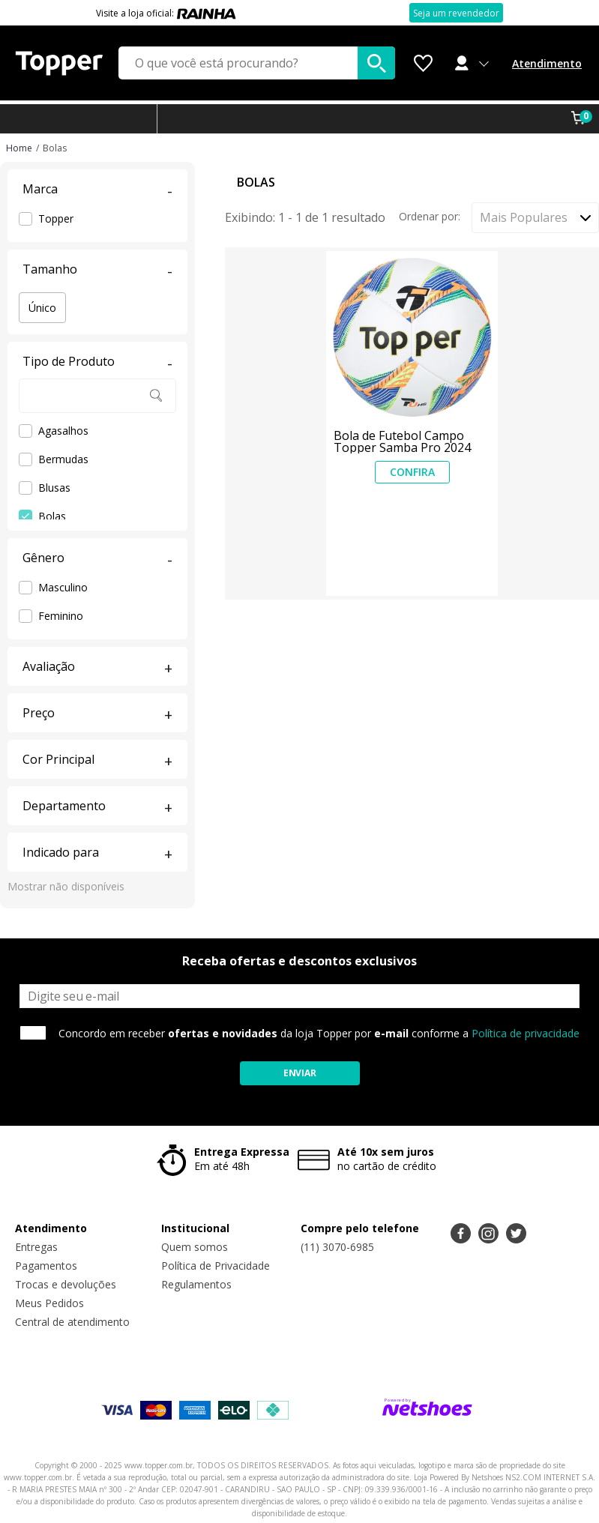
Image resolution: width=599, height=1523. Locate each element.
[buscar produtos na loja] (376, 62)
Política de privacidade (526, 1033)
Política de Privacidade (215, 1265)
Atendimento (547, 63)
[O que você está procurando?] (256, 62)
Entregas (36, 1247)
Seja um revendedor (456, 13)
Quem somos (194, 1247)
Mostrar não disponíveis (65, 886)
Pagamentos (46, 1265)
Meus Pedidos (49, 1303)
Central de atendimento (72, 1322)
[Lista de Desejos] (423, 63)
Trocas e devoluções (65, 1284)
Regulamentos (196, 1284)
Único (42, 308)
